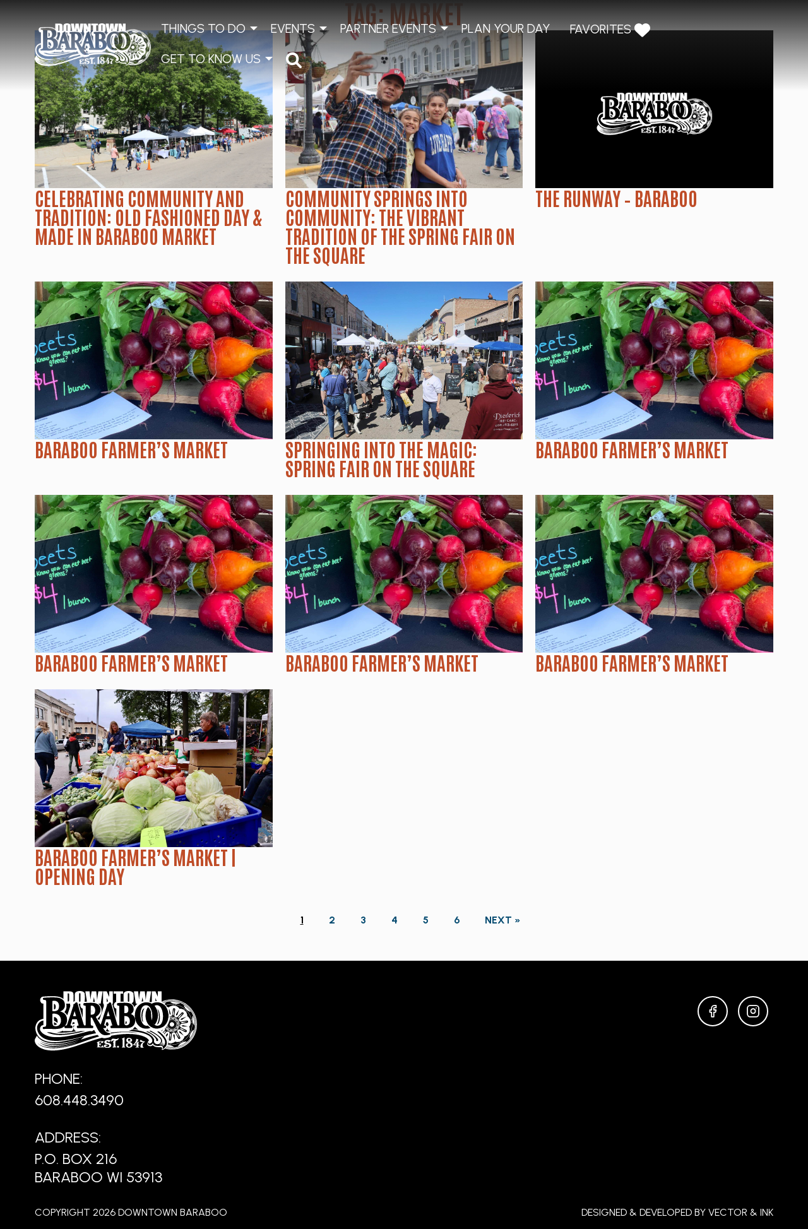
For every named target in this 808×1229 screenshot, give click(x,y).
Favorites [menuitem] (610, 30)
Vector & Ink (740, 1212)
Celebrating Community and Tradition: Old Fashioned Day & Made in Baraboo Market (148, 216)
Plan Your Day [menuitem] (505, 28)
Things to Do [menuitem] (203, 28)
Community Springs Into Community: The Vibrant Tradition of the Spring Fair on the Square (400, 226)
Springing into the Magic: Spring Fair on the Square (381, 458)
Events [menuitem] (293, 28)
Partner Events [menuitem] (388, 28)
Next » (503, 920)
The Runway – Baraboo (616, 197)
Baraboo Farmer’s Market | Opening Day (135, 866)
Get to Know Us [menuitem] (211, 58)
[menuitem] (294, 59)
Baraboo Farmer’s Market (131, 448)
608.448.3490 (79, 1100)
